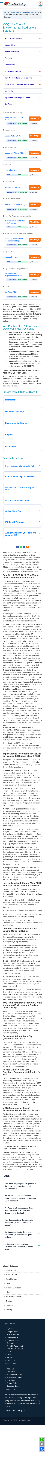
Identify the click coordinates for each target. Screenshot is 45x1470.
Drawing (9, 1355)
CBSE (13, 12)
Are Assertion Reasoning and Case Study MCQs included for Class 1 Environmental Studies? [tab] (19, 1255)
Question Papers (13, 1382)
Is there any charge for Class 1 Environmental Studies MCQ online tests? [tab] (19, 1291)
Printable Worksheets (15, 1394)
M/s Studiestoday (25, 1465)
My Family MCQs (11, 302)
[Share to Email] (27, 592)
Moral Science (11, 1320)
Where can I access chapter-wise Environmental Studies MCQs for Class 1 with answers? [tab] (20, 1243)
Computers (10, 1350)
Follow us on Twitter (14, 1422)
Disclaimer (11, 1425)
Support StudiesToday (15, 1420)
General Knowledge (13, 1333)
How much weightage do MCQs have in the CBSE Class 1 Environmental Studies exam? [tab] (20, 1231)
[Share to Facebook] (17, 592)
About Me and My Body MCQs (14, 163)
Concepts (10, 1388)
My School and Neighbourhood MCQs (13, 319)
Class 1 (19, 12)
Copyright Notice (13, 1431)
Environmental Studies (32, 12)
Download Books (13, 1385)
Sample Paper (12, 1377)
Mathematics (11, 1315)
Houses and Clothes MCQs (15, 249)
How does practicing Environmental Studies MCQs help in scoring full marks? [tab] (19, 1267)
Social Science (11, 1324)
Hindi (8, 1337)
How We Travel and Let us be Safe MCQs (15, 267)
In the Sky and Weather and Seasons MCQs (14, 285)
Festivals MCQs (11, 215)
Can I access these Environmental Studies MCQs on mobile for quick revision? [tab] (18, 1279)
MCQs (9, 1402)
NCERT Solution (13, 1379)
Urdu (8, 1328)
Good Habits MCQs (12, 232)
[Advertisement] (22, 44)
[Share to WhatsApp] (21, 592)
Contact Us (11, 1417)
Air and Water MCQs (13, 181)
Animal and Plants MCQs (14, 198)
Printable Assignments (15, 1391)
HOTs (9, 1397)
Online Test (11, 1405)
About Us (10, 1414)
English (9, 1346)
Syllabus (10, 1374)
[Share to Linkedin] (24, 592)
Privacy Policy (12, 1428)
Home (6, 12)
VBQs (9, 1399)
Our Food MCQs (11, 337)
